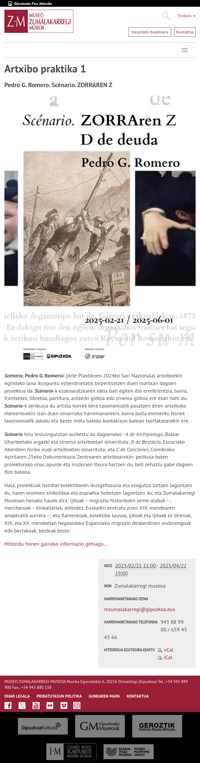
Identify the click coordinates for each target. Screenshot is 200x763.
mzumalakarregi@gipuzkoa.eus (139, 609)
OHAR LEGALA (17, 696)
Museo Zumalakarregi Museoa (8, 50)
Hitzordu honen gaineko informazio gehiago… (55, 543)
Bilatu (165, 16)
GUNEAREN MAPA (104, 696)
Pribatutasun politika (59, 696)
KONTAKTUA (138, 696)
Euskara (187, 15)
